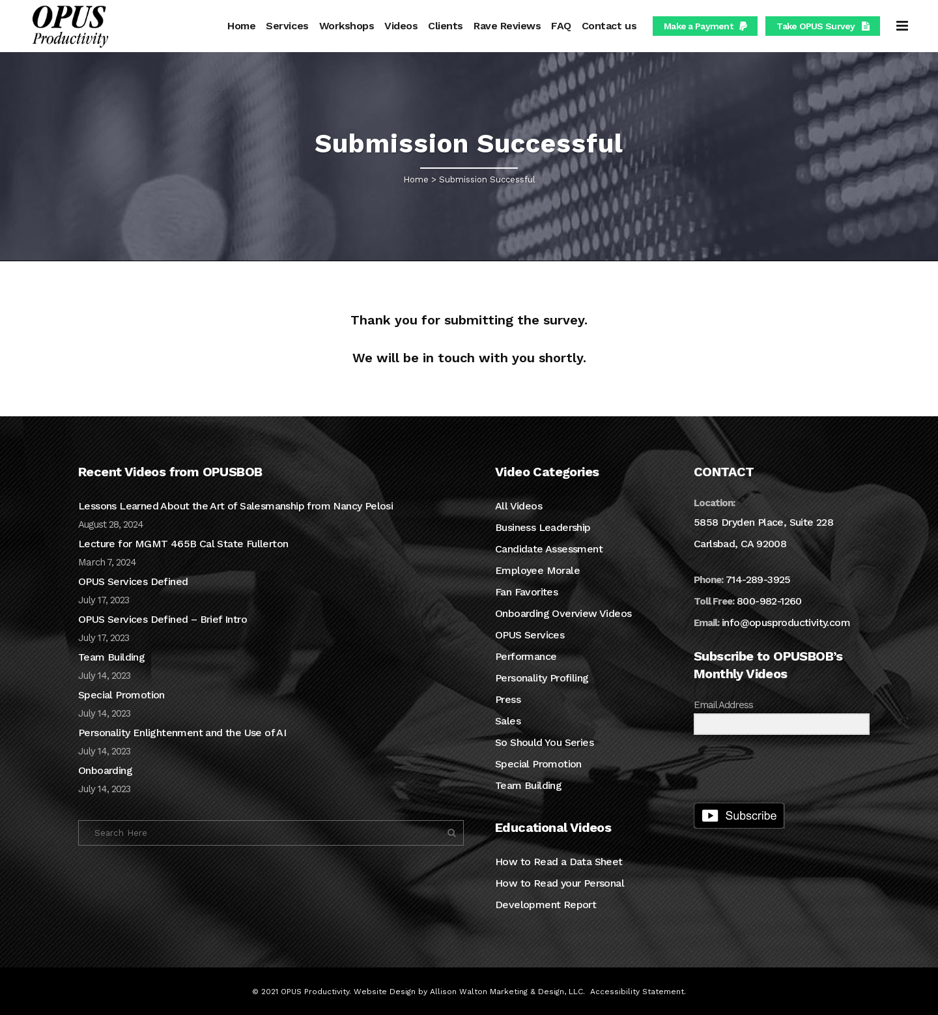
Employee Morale (537, 570)
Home (416, 179)
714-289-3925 (758, 579)
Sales (507, 721)
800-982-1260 (769, 601)
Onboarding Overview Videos (563, 613)
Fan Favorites (526, 592)
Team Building (111, 657)
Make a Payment (705, 26)
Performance (525, 656)
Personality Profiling (541, 678)
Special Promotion (121, 695)
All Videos (518, 506)
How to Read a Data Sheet (559, 861)
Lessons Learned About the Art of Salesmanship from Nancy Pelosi (235, 506)
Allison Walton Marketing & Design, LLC (506, 991)
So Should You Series (544, 742)
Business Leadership (543, 527)
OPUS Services (529, 635)
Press (507, 699)
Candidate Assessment (549, 549)
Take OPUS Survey (822, 26)
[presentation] (774, 770)
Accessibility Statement (637, 991)
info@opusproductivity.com (786, 622)
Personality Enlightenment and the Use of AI (182, 732)
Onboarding (105, 770)
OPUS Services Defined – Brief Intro (162, 619)
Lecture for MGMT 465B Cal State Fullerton (183, 543)
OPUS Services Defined (133, 581)
